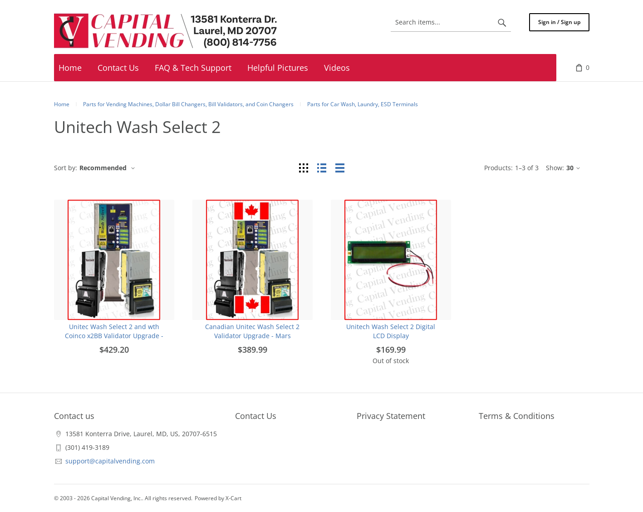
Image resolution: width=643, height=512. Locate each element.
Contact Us (255, 415)
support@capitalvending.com (110, 461)
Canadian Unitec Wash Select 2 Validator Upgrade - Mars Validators (252, 335)
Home (61, 104)
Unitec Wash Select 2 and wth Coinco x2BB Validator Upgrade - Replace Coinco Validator (114, 335)
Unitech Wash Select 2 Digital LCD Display (390, 331)
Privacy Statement (391, 415)
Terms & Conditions (517, 415)
